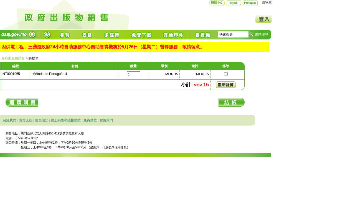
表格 (87, 34)
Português (250, 3)
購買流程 (25, 120)
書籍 (65, 34)
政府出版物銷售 (13, 58)
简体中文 (217, 3)
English (234, 3)
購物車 (267, 2)
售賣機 (202, 34)
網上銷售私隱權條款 (66, 120)
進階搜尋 (261, 34)
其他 (173, 34)
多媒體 (112, 34)
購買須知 (41, 120)
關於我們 (9, 120)
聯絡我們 (106, 120)
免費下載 (142, 34)
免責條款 (90, 120)
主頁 (101, 15)
